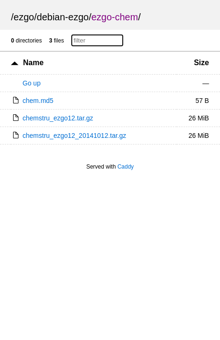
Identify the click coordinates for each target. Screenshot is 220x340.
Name (33, 63)
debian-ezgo (63, 17)
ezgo (24, 17)
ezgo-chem (114, 17)
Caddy (126, 166)
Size (201, 63)
